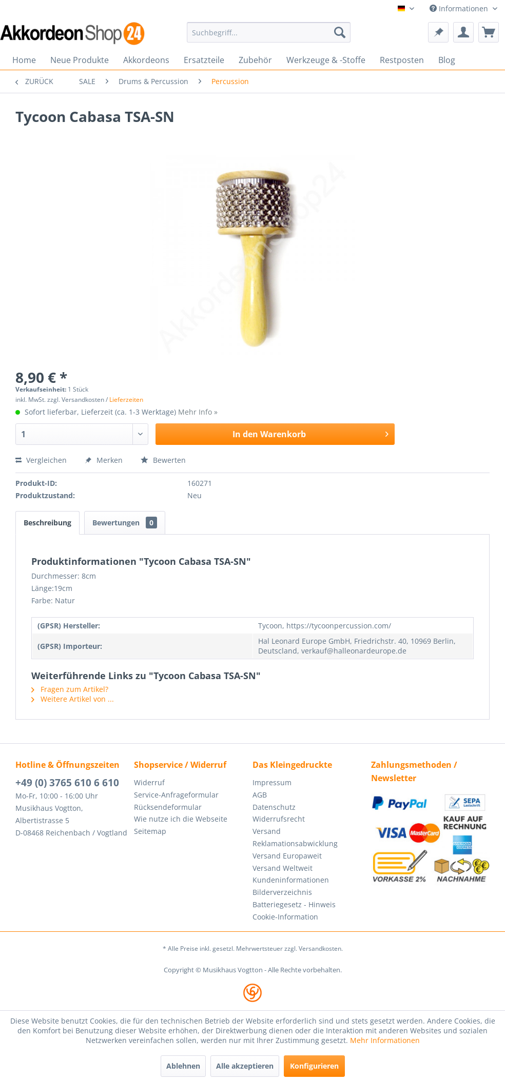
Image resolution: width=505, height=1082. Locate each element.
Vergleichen (41, 460)
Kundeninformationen (290, 880)
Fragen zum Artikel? (69, 689)
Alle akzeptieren (245, 1066)
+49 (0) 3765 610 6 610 (67, 782)
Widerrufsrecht (278, 819)
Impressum (272, 782)
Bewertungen (124, 522)
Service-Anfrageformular (176, 795)
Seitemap (150, 831)
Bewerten (163, 460)
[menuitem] (269, 32)
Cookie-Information (285, 917)
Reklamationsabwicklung (295, 843)
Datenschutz (274, 807)
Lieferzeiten (126, 399)
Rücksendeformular (168, 807)
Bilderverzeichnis (282, 892)
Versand (266, 831)
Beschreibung (47, 522)
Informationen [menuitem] (460, 8)
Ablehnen (183, 1066)
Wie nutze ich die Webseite (180, 819)
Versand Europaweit (287, 856)
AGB (259, 795)
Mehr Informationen (385, 1040)
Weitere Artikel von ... (72, 699)
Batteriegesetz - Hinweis (294, 904)
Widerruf (149, 782)
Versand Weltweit (282, 868)
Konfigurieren (314, 1066)
